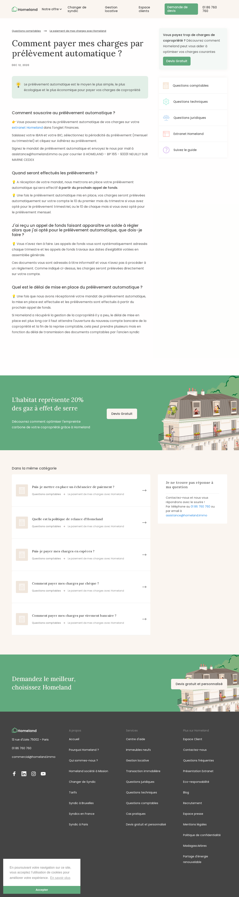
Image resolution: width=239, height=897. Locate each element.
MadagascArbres (195, 846)
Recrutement (192, 803)
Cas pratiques (136, 814)
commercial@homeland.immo (33, 757)
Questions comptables (26, 31)
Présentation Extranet (198, 771)
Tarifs (73, 792)
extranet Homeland (27, 127)
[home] (24, 9)
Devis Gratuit (176, 61)
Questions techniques (141, 792)
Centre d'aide (135, 739)
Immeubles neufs (138, 750)
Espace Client (192, 739)
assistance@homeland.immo (186, 515)
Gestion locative (111, 9)
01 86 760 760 (209, 9)
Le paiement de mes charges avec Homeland (78, 31)
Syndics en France (81, 814)
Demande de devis (177, 9)
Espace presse (193, 814)
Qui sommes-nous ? (83, 760)
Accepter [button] (42, 889)
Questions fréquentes (198, 760)
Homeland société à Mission (88, 771)
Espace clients (144, 9)
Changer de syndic (77, 9)
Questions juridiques (140, 782)
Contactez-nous (195, 750)
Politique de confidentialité (202, 835)
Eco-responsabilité (196, 782)
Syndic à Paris (78, 824)
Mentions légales (195, 824)
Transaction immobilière (143, 771)
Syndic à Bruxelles (81, 803)
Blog (186, 792)
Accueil (74, 739)
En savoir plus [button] (60, 878)
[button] (50, 9)
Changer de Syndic (82, 782)
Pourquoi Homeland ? (84, 750)
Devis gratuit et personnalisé (199, 684)
